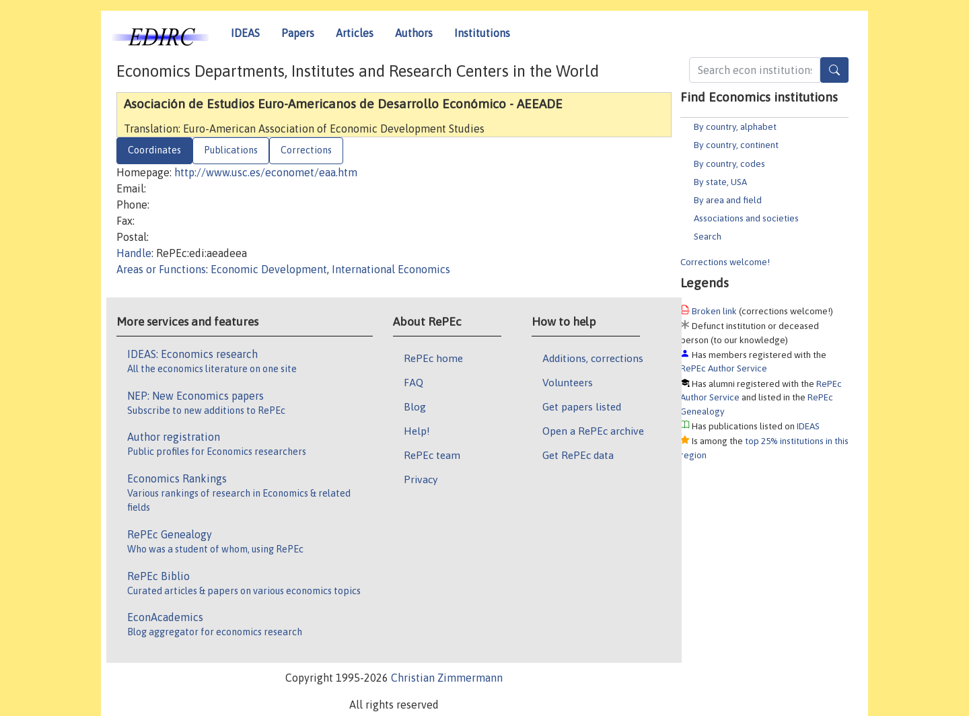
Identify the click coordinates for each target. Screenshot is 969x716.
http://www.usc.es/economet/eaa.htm (265, 172)
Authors (414, 33)
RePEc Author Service (723, 368)
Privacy (420, 479)
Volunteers (567, 382)
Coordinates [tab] (154, 150)
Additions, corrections (592, 358)
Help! (417, 431)
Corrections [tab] (306, 150)
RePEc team (432, 455)
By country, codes (729, 163)
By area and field (728, 199)
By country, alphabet (735, 126)
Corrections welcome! (725, 261)
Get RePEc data (578, 455)
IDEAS (245, 33)
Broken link (714, 311)
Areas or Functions (161, 269)
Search (707, 236)
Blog (415, 406)
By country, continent (736, 144)
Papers (297, 33)
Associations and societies (746, 218)
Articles (354, 33)
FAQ (413, 382)
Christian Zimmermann (447, 678)
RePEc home (433, 358)
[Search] (834, 70)
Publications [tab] (231, 150)
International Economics (391, 269)
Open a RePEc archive (593, 431)
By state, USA (720, 181)
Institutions (482, 33)
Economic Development (269, 269)
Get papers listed (581, 406)
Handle (133, 253)
